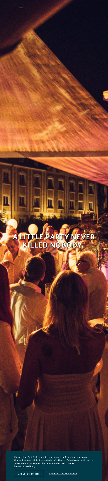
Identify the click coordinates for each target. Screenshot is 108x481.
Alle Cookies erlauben (28, 474)
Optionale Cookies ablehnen (63, 473)
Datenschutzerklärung (24, 466)
